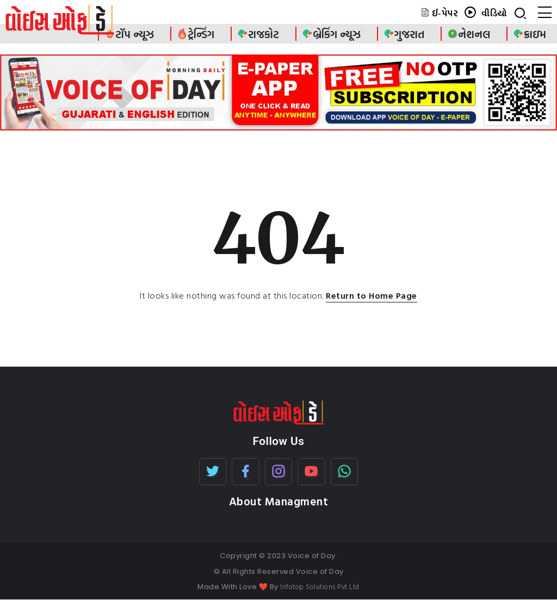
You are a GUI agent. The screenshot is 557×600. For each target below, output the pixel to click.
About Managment (279, 501)
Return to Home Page (371, 295)
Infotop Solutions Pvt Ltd (320, 586)
